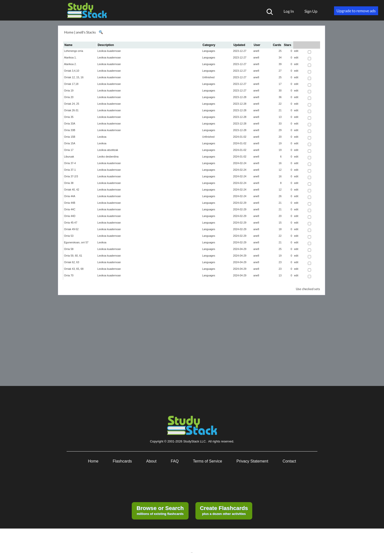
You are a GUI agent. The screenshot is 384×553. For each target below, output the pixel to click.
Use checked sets (308, 289)
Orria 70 (69, 275)
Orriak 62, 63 (71, 262)
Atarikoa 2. (70, 64)
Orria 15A (69, 143)
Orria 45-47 (70, 222)
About (151, 461)
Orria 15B (69, 136)
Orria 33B (69, 130)
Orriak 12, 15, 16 (74, 77)
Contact (289, 461)
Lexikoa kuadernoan (109, 50)
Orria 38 (69, 182)
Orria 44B (69, 202)
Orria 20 (69, 97)
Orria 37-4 (70, 163)
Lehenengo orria (73, 50)
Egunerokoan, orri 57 (76, 242)
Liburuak (69, 156)
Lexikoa (102, 136)
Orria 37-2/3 (71, 176)
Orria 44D (69, 215)
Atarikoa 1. (70, 57)
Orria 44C (69, 209)
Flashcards (122, 461)
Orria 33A (69, 123)
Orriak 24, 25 (71, 103)
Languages (208, 50)
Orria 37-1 (70, 169)
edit (296, 50)
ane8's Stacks (86, 32)
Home (68, 32)
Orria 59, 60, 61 (73, 255)
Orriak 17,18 (71, 83)
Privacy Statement (252, 461)
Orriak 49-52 (71, 229)
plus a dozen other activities (224, 510)
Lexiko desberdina (108, 156)
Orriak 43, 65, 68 (74, 268)
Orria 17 (69, 149)
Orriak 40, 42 (71, 189)
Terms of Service (207, 461)
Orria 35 (69, 116)
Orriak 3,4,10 (71, 70)
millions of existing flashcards (160, 510)
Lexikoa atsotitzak (107, 149)
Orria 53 (69, 235)
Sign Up (310, 11)
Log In (289, 11)
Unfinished (208, 77)
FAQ (175, 461)
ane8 (256, 50)
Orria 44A (69, 196)
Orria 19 (69, 90)
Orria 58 (69, 249)
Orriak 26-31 (71, 110)
